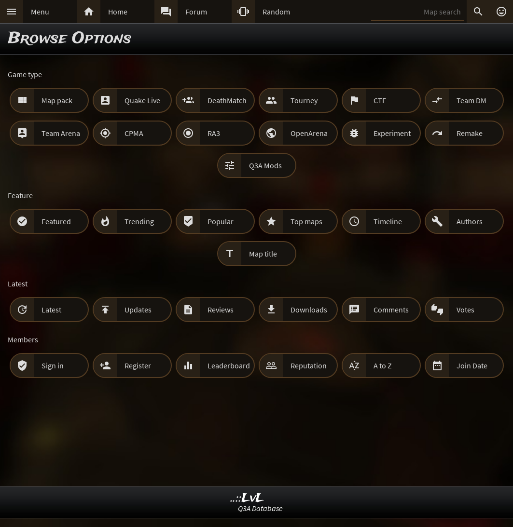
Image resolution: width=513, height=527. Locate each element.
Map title (263, 253)
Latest (51, 309)
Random (276, 11)
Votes (465, 309)
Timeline (388, 221)
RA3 (214, 133)
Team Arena (61, 133)
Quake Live (142, 100)
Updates (138, 309)
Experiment (392, 133)
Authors (470, 221)
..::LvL (247, 498)
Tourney (304, 100)
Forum (196, 11)
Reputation (309, 365)
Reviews (221, 309)
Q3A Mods (265, 165)
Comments (391, 309)
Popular (221, 221)
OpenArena (309, 133)
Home (117, 11)
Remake (470, 133)
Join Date (472, 365)
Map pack (57, 100)
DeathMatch (227, 100)
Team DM (471, 100)
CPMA (134, 133)
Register (138, 365)
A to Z (383, 365)
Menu (40, 11)
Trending (139, 221)
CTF (380, 100)
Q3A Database (260, 508)
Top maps (306, 221)
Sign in (53, 365)
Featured (56, 221)
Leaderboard (229, 365)
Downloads (309, 309)
